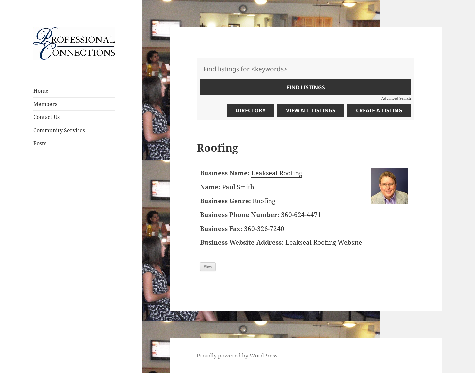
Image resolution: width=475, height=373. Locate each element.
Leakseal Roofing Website (323, 242)
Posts (39, 143)
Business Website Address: (242, 242)
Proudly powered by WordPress (237, 355)
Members (45, 104)
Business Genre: (225, 201)
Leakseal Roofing (276, 173)
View (208, 266)
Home (40, 90)
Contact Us (46, 117)
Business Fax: (221, 228)
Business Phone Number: (239, 214)
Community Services (59, 130)
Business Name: (225, 173)
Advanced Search (396, 98)
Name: (210, 187)
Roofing (264, 201)
